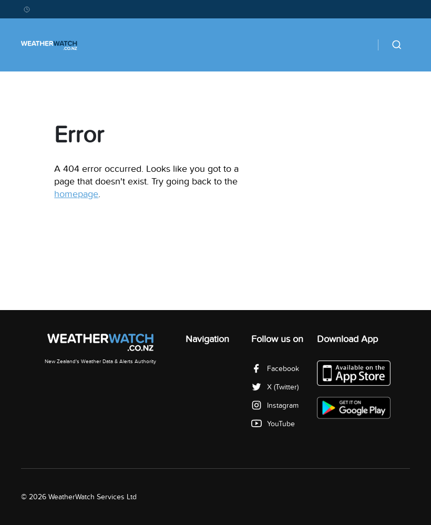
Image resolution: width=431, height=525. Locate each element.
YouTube (273, 423)
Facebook (275, 368)
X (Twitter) (275, 387)
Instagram (275, 405)
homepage (76, 194)
